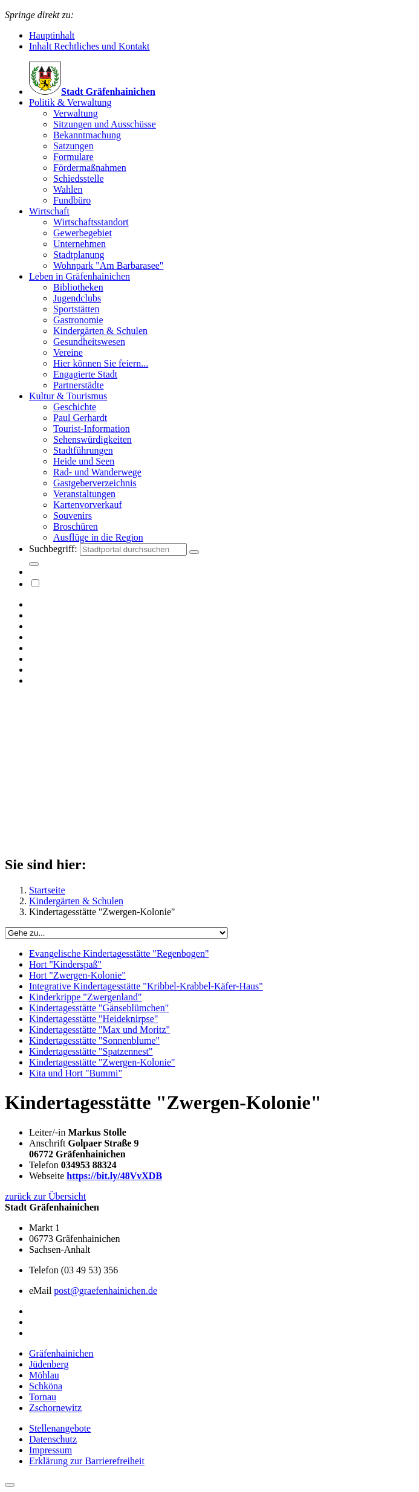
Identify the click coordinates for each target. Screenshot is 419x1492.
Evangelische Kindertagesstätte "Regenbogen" (119, 953)
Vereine (68, 352)
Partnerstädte (78, 385)
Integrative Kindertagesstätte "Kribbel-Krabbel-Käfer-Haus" (146, 986)
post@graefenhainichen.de (105, 1290)
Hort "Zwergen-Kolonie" (77, 975)
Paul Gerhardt (80, 418)
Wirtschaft (49, 211)
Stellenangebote (60, 1428)
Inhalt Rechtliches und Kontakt (89, 46)
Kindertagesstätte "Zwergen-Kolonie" (102, 1062)
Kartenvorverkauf (87, 505)
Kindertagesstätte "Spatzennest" (91, 1051)
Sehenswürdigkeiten (92, 439)
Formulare (73, 157)
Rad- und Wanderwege (97, 472)
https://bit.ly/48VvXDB (114, 1176)
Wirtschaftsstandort (91, 222)
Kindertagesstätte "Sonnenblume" (94, 1040)
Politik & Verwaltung (70, 102)
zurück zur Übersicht (45, 1196)
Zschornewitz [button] (55, 1408)
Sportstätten (76, 309)
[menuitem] (221, 151)
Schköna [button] (45, 1386)
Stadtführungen (83, 450)
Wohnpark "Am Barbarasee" (108, 265)
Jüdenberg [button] (48, 1364)
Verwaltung (75, 113)
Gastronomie (78, 320)
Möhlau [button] (44, 1375)
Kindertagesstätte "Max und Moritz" (99, 1029)
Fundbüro (72, 200)
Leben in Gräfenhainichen (79, 276)
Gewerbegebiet (82, 233)
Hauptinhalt (52, 35)
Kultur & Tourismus (68, 396)
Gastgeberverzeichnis (95, 483)
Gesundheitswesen (89, 341)
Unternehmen (79, 244)
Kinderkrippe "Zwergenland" (85, 997)
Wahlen (67, 189)
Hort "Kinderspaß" (65, 964)
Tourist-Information (91, 428)
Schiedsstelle (78, 178)
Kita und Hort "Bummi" (75, 1073)
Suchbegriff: (54, 549)
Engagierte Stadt (85, 374)
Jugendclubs (77, 298)
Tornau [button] (42, 1397)
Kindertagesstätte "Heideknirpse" (93, 1019)
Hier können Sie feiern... (100, 363)
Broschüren (75, 526)
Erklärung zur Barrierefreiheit (87, 1461)
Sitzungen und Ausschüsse (104, 124)
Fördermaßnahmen (89, 167)
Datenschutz (53, 1439)
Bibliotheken (78, 287)
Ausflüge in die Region (98, 537)
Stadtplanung (78, 254)
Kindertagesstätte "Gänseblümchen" (99, 1008)
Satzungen (73, 146)
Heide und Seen (83, 461)
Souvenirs (72, 515)
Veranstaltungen (84, 494)
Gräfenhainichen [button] (61, 1353)
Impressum (50, 1450)
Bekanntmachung (87, 135)
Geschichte (74, 407)
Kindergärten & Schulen (100, 331)
